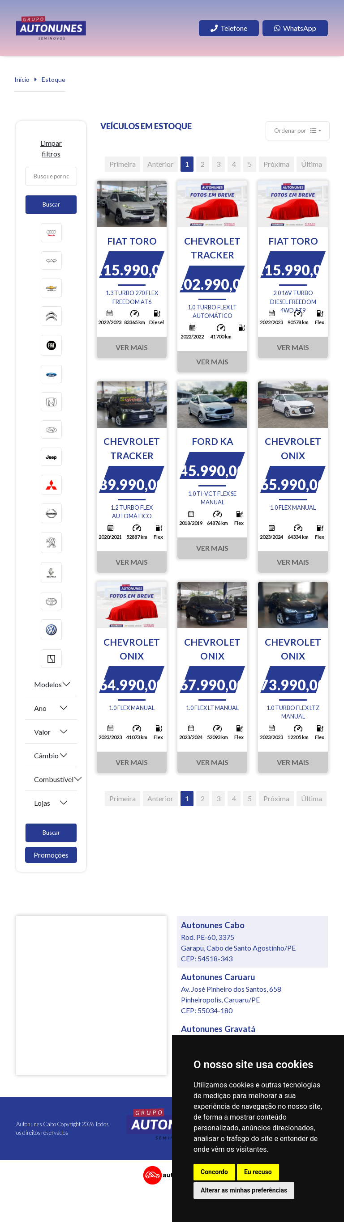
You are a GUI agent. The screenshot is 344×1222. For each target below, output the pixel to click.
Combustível (53, 779)
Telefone (229, 28)
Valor (42, 731)
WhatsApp (295, 28)
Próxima (276, 164)
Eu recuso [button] (258, 1171)
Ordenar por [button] (295, 130)
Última (311, 164)
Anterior (160, 164)
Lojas (42, 803)
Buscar (51, 204)
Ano (40, 708)
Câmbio (46, 755)
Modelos (48, 684)
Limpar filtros (51, 148)
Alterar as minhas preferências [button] (244, 1190)
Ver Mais (132, 347)
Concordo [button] (214, 1171)
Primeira (122, 164)
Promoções (51, 854)
